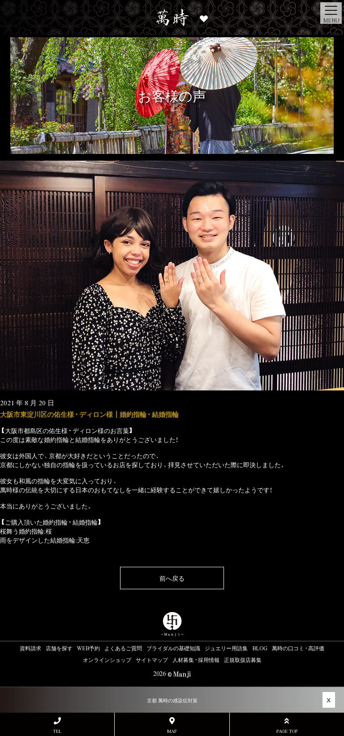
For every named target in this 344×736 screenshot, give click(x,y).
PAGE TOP (287, 725)
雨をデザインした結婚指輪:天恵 (45, 540)
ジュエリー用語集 (226, 648)
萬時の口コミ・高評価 (298, 648)
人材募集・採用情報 (195, 659)
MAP (172, 725)
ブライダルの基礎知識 (173, 648)
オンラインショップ (107, 659)
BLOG (259, 648)
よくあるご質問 (123, 648)
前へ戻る (172, 578)
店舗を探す (59, 648)
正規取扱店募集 (243, 659)
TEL (57, 725)
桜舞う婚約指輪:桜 (26, 531)
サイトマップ (152, 659)
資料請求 (30, 648)
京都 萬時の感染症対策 (172, 700)
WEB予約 (88, 648)
